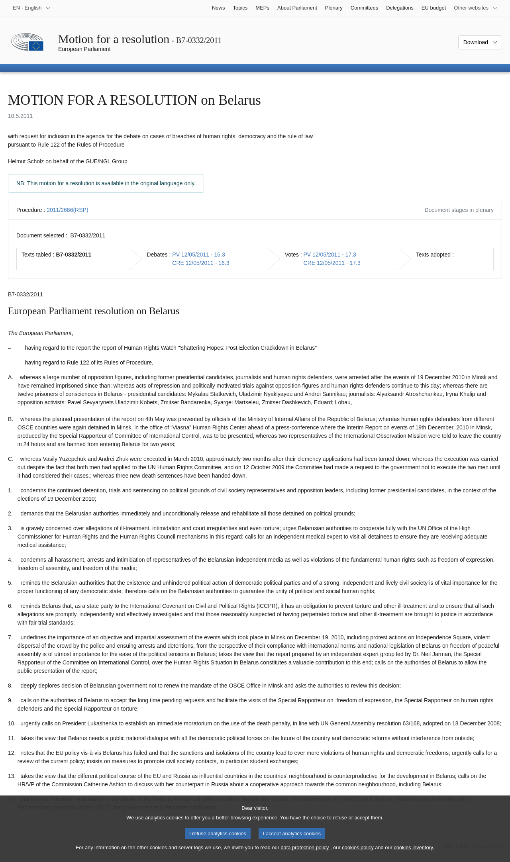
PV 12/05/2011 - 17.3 (330, 254)
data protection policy (304, 854)
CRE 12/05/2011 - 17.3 (332, 263)
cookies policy (358, 854)
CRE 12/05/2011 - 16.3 (200, 263)
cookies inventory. (414, 854)
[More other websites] (476, 8)
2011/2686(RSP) (67, 210)
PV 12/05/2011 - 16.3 (198, 254)
